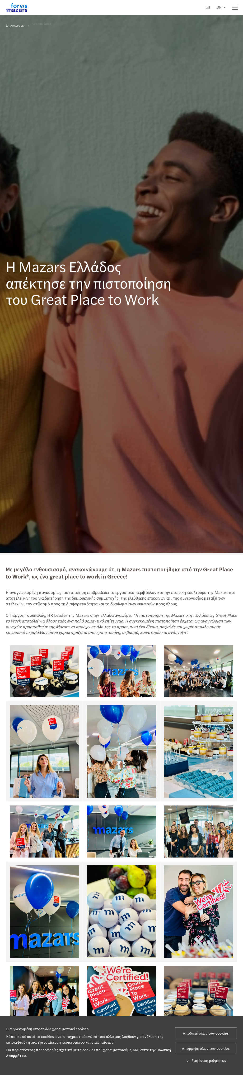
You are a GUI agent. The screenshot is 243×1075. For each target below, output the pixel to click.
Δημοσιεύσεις (15, 25)
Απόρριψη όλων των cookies (205, 1048)
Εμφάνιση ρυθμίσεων (206, 1060)
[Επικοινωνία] (207, 7)
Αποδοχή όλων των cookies (206, 1033)
